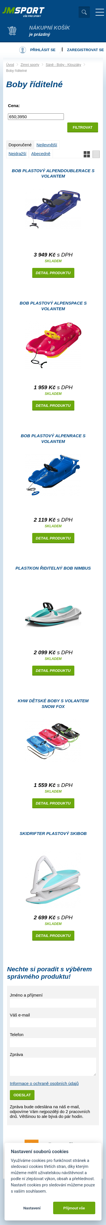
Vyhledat (84, 12)
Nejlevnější (46, 144)
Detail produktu (53, 273)
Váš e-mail (20, 1015)
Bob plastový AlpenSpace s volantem (53, 306)
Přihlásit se (43, 50)
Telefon (16, 1034)
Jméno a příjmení (26, 995)
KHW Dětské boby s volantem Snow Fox (53, 703)
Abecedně (41, 153)
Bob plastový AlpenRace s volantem (53, 438)
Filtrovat (82, 127)
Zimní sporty (30, 65)
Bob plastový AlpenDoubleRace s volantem (53, 173)
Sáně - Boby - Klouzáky (63, 65)
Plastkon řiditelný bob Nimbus (53, 568)
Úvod (10, 65)
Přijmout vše (74, 1208)
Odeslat (22, 1095)
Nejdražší (17, 153)
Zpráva (16, 1054)
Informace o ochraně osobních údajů (44, 1083)
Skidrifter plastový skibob (53, 833)
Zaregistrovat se (85, 50)
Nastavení (31, 1208)
